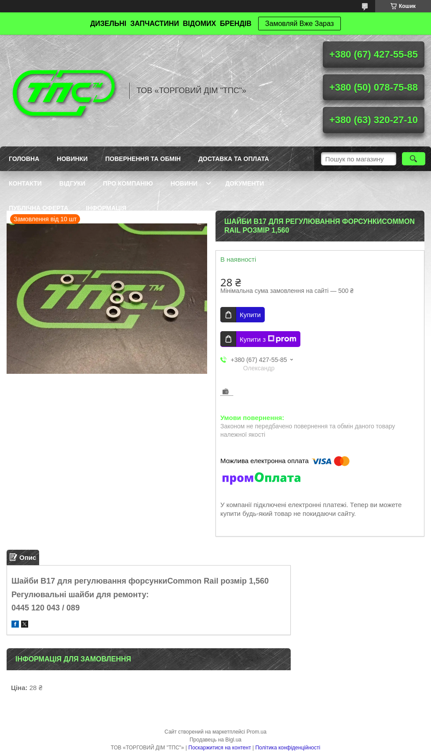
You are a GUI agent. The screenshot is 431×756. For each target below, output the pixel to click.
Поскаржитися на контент (219, 748)
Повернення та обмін (143, 158)
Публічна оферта (38, 208)
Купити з (268, 339)
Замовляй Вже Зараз (299, 23)
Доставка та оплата (233, 158)
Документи (244, 183)
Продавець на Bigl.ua (215, 740)
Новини (184, 183)
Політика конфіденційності (287, 748)
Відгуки (72, 183)
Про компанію (128, 183)
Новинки (72, 158)
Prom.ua (257, 732)
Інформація (106, 208)
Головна (24, 158)
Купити (250, 314)
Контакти (25, 183)
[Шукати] (413, 158)
